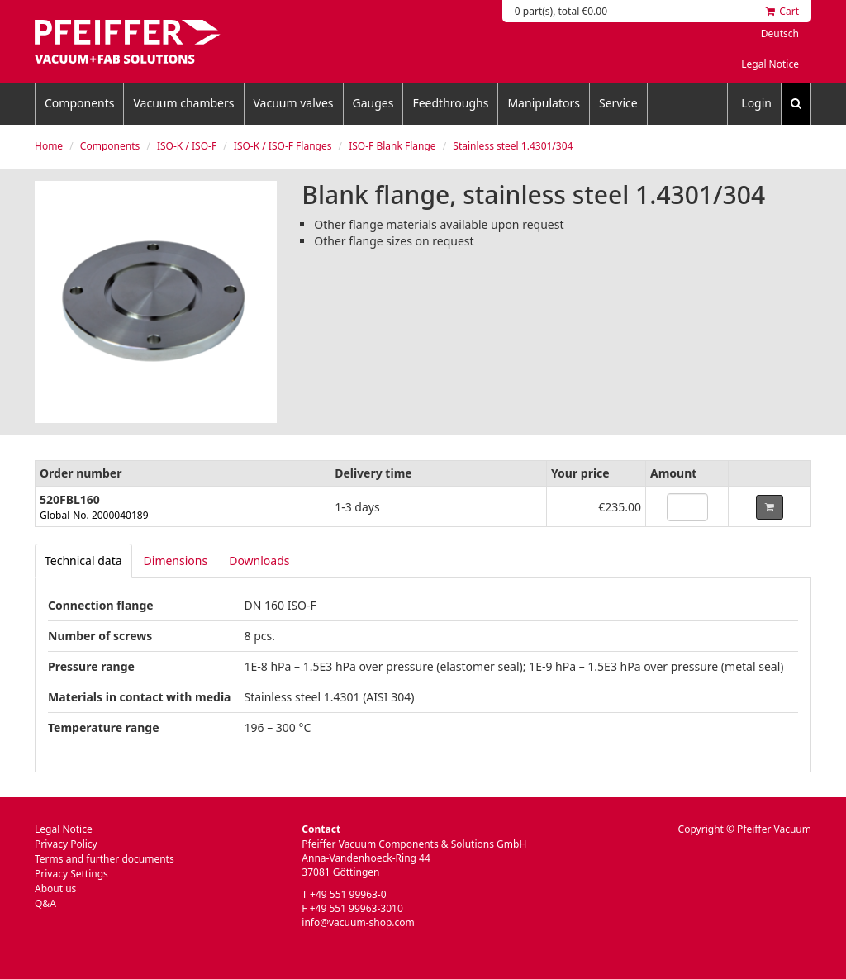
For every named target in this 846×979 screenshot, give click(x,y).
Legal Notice (770, 64)
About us (55, 889)
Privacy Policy (66, 844)
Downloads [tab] (259, 560)
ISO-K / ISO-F (186, 146)
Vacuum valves (294, 103)
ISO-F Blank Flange (392, 146)
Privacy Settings (71, 874)
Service (618, 103)
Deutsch (780, 33)
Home (49, 146)
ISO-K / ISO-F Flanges (283, 146)
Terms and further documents (104, 859)
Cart (782, 11)
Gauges (373, 103)
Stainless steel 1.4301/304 (513, 146)
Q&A (45, 903)
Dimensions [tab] (176, 560)
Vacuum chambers (183, 103)
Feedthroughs (450, 103)
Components (79, 103)
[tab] (83, 561)
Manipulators (543, 103)
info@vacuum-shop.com (358, 922)
